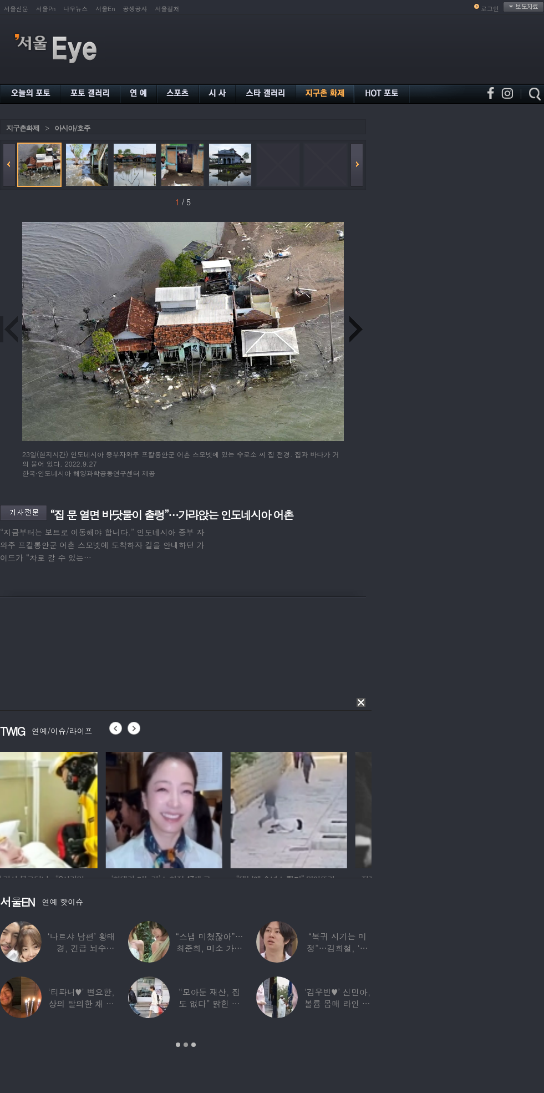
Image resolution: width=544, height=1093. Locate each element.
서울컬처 (167, 8)
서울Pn (45, 8)
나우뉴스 (75, 8)
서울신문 (16, 8)
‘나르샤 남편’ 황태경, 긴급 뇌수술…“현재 (81, 947)
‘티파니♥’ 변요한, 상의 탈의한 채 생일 (81, 1003)
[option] (58, 808)
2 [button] (186, 1045)
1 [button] (178, 1045)
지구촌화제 (22, 128)
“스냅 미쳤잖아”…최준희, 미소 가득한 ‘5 (209, 947)
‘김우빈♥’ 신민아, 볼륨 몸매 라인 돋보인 (337, 1003)
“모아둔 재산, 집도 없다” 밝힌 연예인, (209, 1003)
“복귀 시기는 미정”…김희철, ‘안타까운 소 (337, 947)
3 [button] (193, 1045)
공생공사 (135, 8)
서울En (105, 8)
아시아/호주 (72, 128)
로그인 (490, 8)
